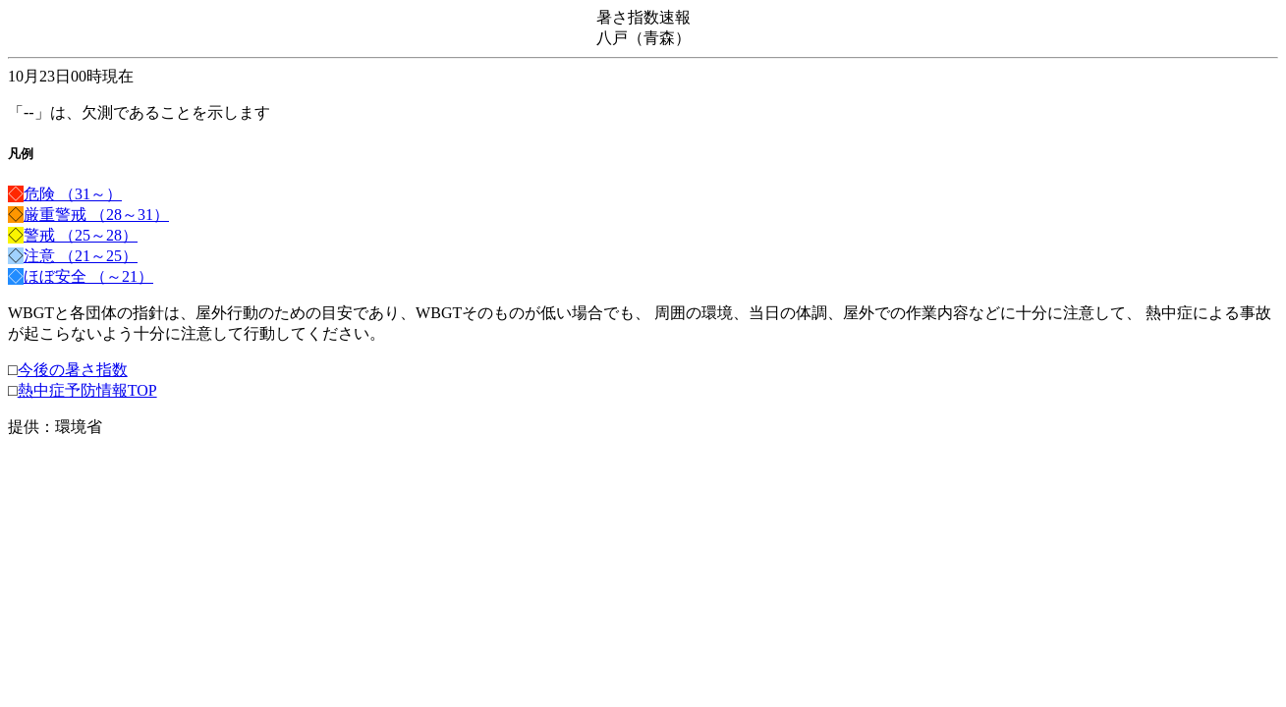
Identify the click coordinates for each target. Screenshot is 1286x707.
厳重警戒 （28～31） (96, 214)
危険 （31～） (73, 194)
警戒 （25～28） (81, 235)
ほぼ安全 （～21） (88, 276)
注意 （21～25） (81, 255)
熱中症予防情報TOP (87, 390)
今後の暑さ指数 (73, 369)
